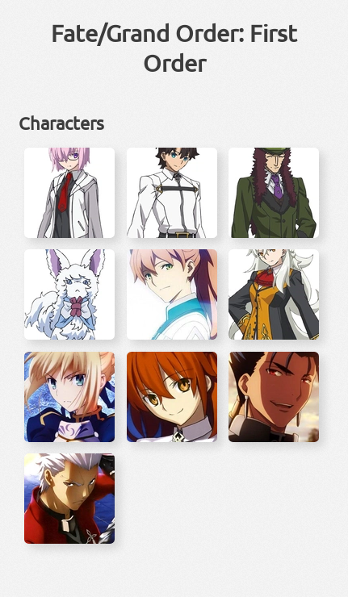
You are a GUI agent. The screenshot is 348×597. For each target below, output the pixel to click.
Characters (61, 122)
